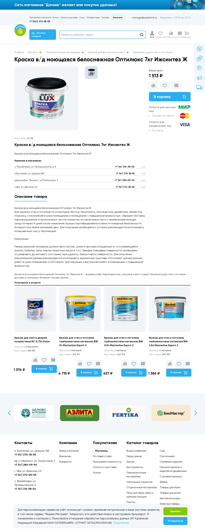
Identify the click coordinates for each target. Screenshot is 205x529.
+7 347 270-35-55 (125, 173)
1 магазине (71, 350)
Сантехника (167, 456)
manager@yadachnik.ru (144, 17)
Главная (19, 52)
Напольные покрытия (139, 481)
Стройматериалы (171, 476)
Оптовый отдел (93, 17)
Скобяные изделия (171, 461)
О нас (82, 17)
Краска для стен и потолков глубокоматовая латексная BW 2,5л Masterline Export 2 (169, 341)
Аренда (105, 17)
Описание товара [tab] (30, 196)
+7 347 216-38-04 (125, 166)
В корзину (170, 96)
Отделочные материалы (142, 487)
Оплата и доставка (69, 17)
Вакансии (65, 456)
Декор (130, 461)
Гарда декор (134, 456)
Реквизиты (65, 461)
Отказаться (175, 520)
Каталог (35, 52)
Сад (162, 450)
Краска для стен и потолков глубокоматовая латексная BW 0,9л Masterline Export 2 (124, 341)
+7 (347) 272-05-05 (39, 21)
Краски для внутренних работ (108, 52)
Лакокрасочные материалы (65, 52)
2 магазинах (26, 346)
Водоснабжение (136, 450)
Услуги (56, 17)
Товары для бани (170, 487)
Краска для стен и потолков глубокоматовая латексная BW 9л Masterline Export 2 (79, 341)
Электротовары (170, 503)
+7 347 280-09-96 (125, 180)
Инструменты (135, 467)
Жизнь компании (69, 450)
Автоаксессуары (170, 498)
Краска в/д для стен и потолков (152, 52)
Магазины (118, 17)
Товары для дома (170, 492)
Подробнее (121, 522)
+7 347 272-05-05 (125, 187)
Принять (175, 511)
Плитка (131, 502)
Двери (163, 481)
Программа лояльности (40, 17)
